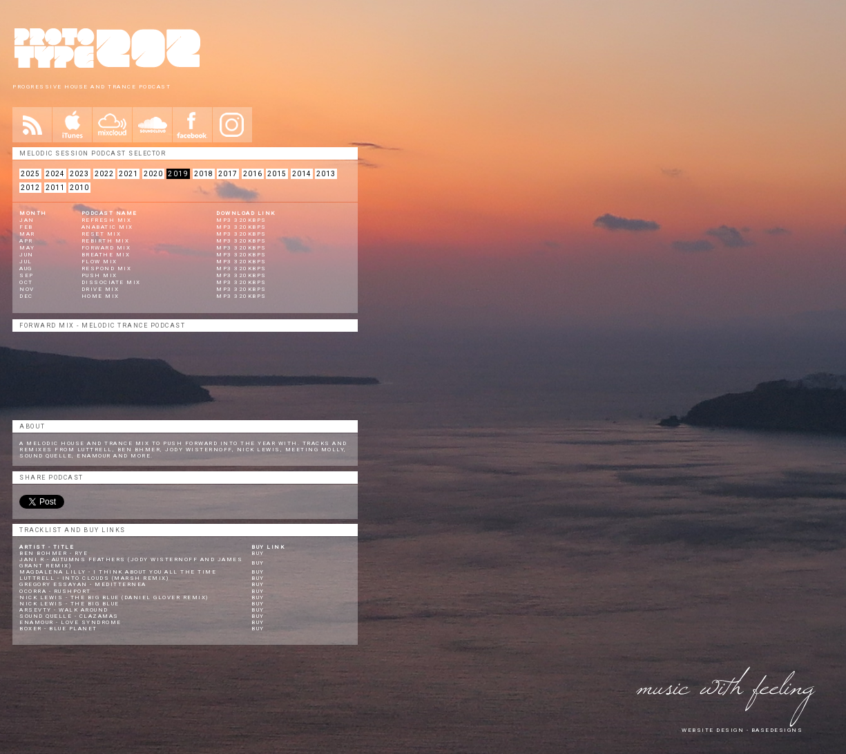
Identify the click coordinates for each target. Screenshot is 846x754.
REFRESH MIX (106, 220)
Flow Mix (99, 261)
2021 (128, 174)
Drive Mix (100, 289)
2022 (104, 174)
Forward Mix (106, 248)
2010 (79, 187)
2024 (55, 174)
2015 (277, 174)
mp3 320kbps (241, 220)
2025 (30, 174)
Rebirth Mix (105, 241)
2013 (326, 174)
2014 (301, 174)
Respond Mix (106, 268)
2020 (153, 174)
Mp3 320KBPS (241, 255)
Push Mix (99, 275)
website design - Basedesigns (742, 730)
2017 (228, 174)
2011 (55, 187)
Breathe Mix (106, 255)
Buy (258, 553)
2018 (203, 174)
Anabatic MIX (107, 227)
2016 (252, 174)
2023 (79, 174)
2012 (30, 187)
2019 (178, 174)
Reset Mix (101, 234)
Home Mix (100, 296)
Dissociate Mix (111, 282)
